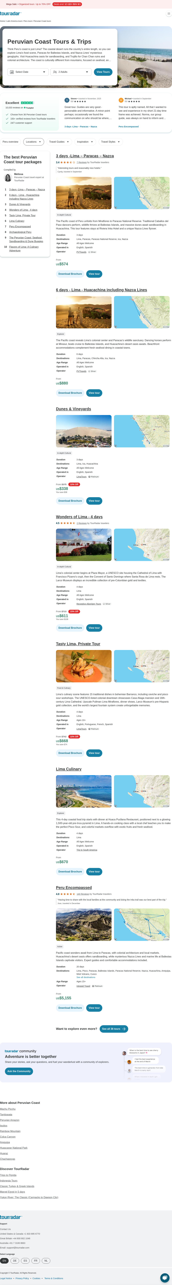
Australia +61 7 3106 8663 (12, 1243)
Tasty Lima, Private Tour (22, 215)
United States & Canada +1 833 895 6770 (20, 1234)
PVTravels (81, 252)
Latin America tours (14, 21)
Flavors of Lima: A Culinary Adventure (24, 249)
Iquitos (3, 1125)
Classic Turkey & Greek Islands (17, 1186)
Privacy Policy (22, 1278)
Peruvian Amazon (9, 1120)
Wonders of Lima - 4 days (23, 210)
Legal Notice (6, 1278)
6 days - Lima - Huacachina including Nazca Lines (24, 197)
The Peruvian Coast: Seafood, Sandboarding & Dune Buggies (26, 239)
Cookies (36, 1278)
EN (4, 1260)
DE (15, 1260)
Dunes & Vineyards (19, 204)
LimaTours (82, 476)
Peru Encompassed (129, 126)
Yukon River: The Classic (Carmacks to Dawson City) (29, 1197)
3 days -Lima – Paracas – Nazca (80, 126)
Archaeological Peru (20, 232)
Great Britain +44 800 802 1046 (15, 1238)
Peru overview (10, 141)
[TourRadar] (10, 13)
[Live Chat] (165, 1278)
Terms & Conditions (53, 1278)
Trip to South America (87, 850)
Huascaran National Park (13, 1148)
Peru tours (28, 21)
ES (25, 1260)
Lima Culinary (16, 221)
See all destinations (86, 977)
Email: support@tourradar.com (14, 1247)
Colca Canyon (8, 1136)
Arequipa (5, 1142)
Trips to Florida (8, 1175)
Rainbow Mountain (10, 1131)
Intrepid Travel (83, 986)
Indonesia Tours (8, 1180)
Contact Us (5, 1229)
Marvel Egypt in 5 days (12, 1191)
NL (46, 1260)
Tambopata (6, 1114)
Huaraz (4, 1153)
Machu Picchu (8, 1109)
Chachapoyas (7, 1159)
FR (35, 1260)
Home (2, 21)
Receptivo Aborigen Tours (89, 604)
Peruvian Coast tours (42, 21)
